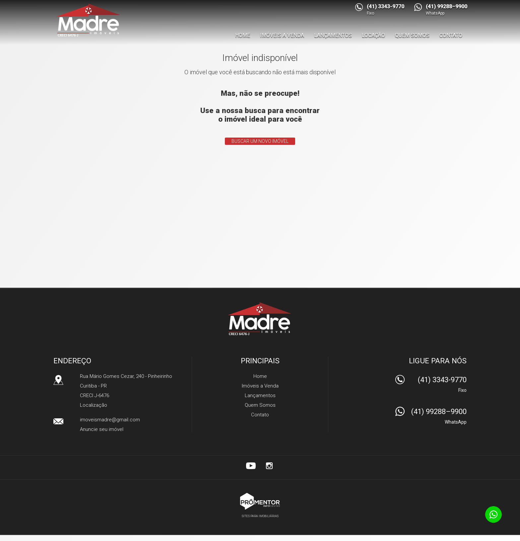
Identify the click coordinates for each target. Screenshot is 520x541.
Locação (373, 35)
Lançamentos (333, 35)
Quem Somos (412, 35)
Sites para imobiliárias (260, 516)
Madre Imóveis (260, 318)
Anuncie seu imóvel (101, 429)
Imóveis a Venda (282, 35)
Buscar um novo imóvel (260, 141)
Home (242, 35)
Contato (450, 35)
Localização (93, 405)
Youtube (250, 465)
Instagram (269, 465)
